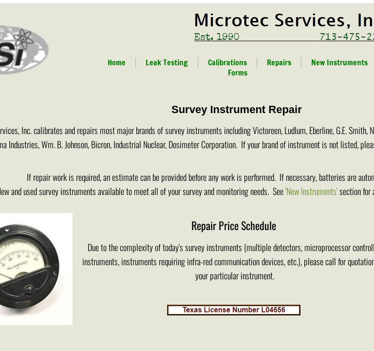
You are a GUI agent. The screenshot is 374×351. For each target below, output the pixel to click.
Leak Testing (167, 62)
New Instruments (339, 62)
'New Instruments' (311, 191)
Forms (237, 72)
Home (117, 62)
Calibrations (227, 62)
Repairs (279, 62)
